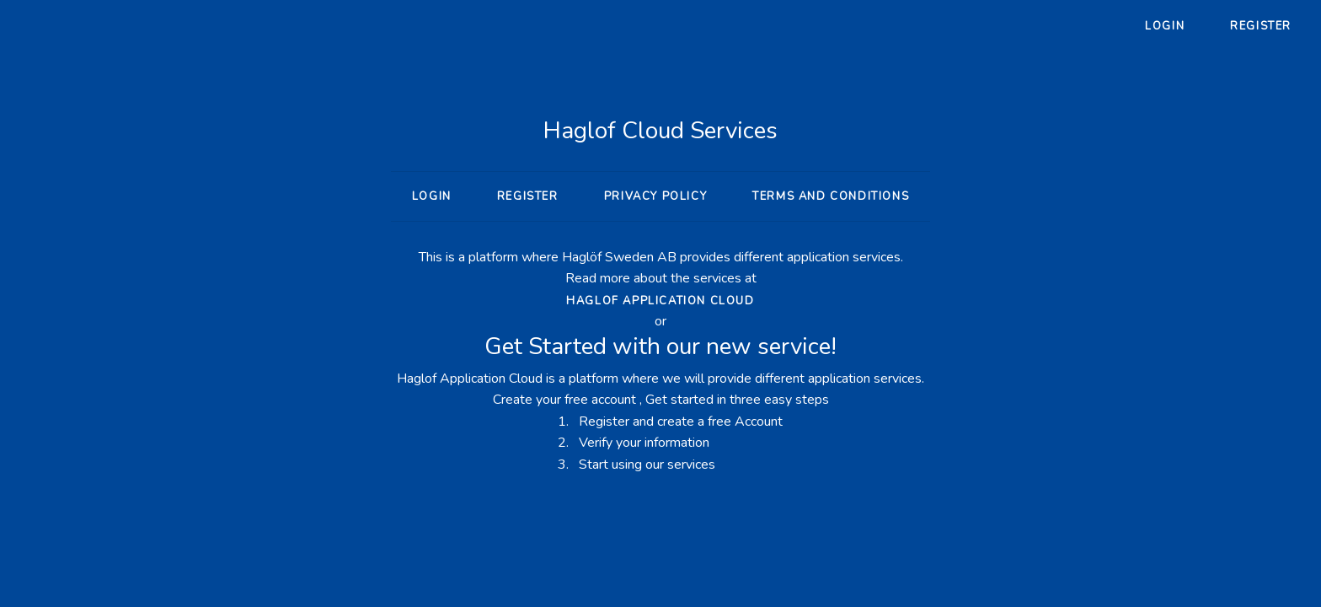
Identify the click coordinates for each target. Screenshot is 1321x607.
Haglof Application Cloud (660, 301)
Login (1165, 26)
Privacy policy (655, 196)
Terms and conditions (830, 196)
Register (1261, 26)
